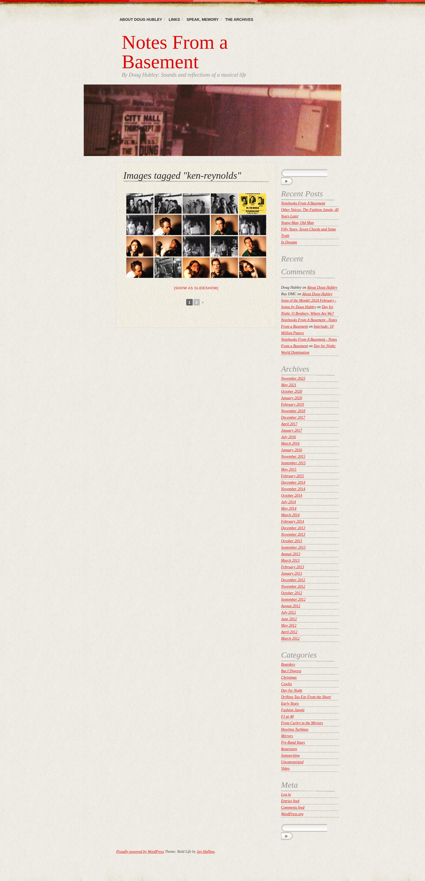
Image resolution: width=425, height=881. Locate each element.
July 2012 (288, 612)
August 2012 (290, 606)
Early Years (290, 703)
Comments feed (292, 807)
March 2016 (290, 443)
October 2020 (291, 391)
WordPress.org (292, 814)
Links (174, 19)
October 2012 (291, 593)
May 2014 (288, 508)
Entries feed (290, 801)
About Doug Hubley (141, 19)
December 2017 (293, 417)
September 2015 (293, 463)
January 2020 (291, 398)
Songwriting (290, 755)
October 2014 (291, 495)
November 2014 (293, 489)
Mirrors (287, 736)
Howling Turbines (294, 729)
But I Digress (291, 671)
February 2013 (292, 567)
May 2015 (288, 469)
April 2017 (289, 424)
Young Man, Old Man (297, 223)
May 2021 (288, 385)
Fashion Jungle (293, 710)
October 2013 (291, 541)
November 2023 (293, 378)
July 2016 (288, 437)
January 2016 (291, 450)
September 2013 (293, 547)
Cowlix (286, 684)
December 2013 (293, 528)
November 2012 (293, 586)
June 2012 (289, 619)
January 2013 (291, 573)
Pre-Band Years (293, 742)
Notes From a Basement (175, 52)
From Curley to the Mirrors (302, 723)
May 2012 (288, 625)
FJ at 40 (287, 716)
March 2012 (290, 638)
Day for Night (291, 690)
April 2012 (289, 632)
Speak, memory (202, 19)
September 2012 (293, 599)
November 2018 (293, 411)
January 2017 (291, 430)
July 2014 (288, 502)
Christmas (289, 677)
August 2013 (290, 554)
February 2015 (292, 476)
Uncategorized (292, 762)
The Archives (239, 19)
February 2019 (292, 404)
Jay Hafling (206, 852)
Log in (286, 794)
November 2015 (293, 456)
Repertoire (289, 749)
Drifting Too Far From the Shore (306, 697)
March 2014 (290, 515)
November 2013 (293, 534)
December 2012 (293, 580)
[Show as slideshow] (196, 288)
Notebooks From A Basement (303, 203)
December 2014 (293, 482)
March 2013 (290, 560)
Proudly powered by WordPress (140, 852)
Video (285, 768)
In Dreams (289, 242)
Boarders (288, 664)
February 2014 (292, 521)
